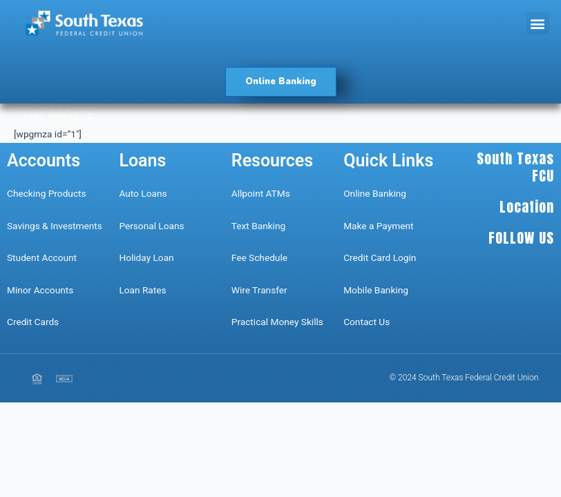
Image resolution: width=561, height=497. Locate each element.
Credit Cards (33, 321)
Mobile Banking (375, 289)
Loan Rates (142, 289)
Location (527, 206)
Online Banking (374, 193)
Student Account (42, 257)
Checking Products (46, 193)
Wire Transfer (259, 289)
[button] (537, 23)
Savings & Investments (54, 225)
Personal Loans (151, 225)
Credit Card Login (379, 257)
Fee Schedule (259, 257)
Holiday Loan (146, 257)
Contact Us (367, 321)
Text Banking (258, 225)
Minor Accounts (40, 289)
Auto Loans (143, 193)
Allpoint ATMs (260, 193)
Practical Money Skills (277, 321)
